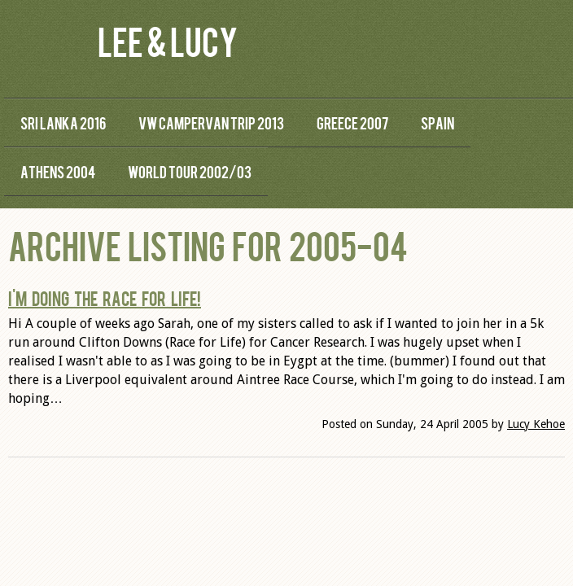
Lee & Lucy (168, 40)
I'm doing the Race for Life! (104, 297)
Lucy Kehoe (536, 424)
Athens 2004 (57, 171)
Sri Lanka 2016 (63, 122)
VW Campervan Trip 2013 (211, 122)
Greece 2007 (352, 122)
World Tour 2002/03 (190, 171)
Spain (437, 122)
